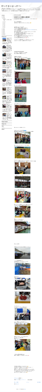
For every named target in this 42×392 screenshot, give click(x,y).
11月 (4, 18)
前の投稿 (39, 382)
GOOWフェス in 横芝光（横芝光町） (22, 17)
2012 (3, 33)
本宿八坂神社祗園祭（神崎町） (9, 96)
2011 (3, 34)
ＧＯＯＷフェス (27, 18)
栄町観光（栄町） (8, 45)
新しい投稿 (16, 382)
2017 (3, 17)
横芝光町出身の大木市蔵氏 (29, 29)
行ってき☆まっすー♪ (11, 6)
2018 (3, 16)
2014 (3, 31)
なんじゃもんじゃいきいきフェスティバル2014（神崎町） (9, 54)
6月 (3, 26)
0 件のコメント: (24, 379)
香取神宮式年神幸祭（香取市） (9, 38)
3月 (3, 27)
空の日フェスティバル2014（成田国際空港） (9, 70)
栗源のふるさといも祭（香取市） (9, 105)
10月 (4, 21)
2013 (3, 32)
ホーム (28, 382)
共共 (16, 378)
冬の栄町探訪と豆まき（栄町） (9, 87)
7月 (3, 25)
